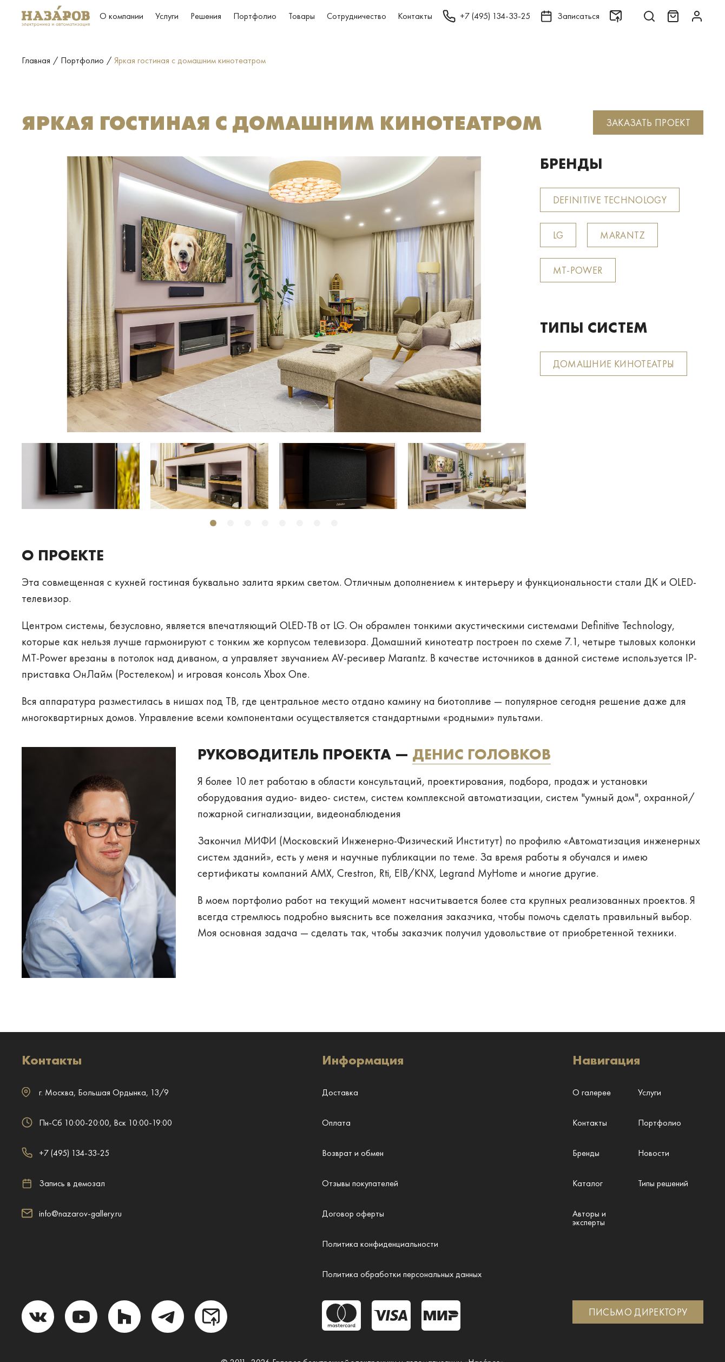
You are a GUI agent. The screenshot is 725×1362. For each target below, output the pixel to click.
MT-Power (578, 270)
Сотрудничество (356, 16)
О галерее (591, 1092)
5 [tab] (282, 523)
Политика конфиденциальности (380, 1243)
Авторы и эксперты (589, 1218)
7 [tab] (317, 523)
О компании (121, 16)
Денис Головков (481, 754)
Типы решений (663, 1183)
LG (558, 235)
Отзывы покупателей (360, 1183)
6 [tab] (299, 523)
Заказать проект (648, 122)
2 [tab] (230, 523)
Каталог (587, 1183)
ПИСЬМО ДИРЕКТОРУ (638, 1312)
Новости (653, 1153)
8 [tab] (334, 523)
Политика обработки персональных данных (402, 1274)
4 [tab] (265, 523)
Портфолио (254, 16)
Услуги (167, 16)
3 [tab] (248, 523)
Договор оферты (353, 1213)
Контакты (415, 16)
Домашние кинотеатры (614, 364)
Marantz (622, 235)
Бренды (585, 1153)
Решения (205, 16)
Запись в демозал (63, 1183)
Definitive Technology (610, 200)
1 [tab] (213, 523)
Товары (301, 16)
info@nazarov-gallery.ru (72, 1213)
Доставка (340, 1092)
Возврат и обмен (353, 1153)
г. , (95, 1092)
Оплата (336, 1122)
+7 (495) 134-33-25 (65, 1153)
